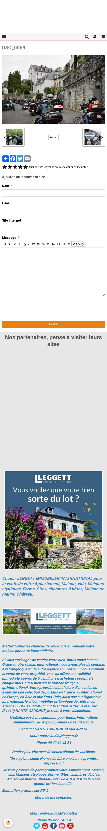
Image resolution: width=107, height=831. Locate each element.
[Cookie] (8, 822)
